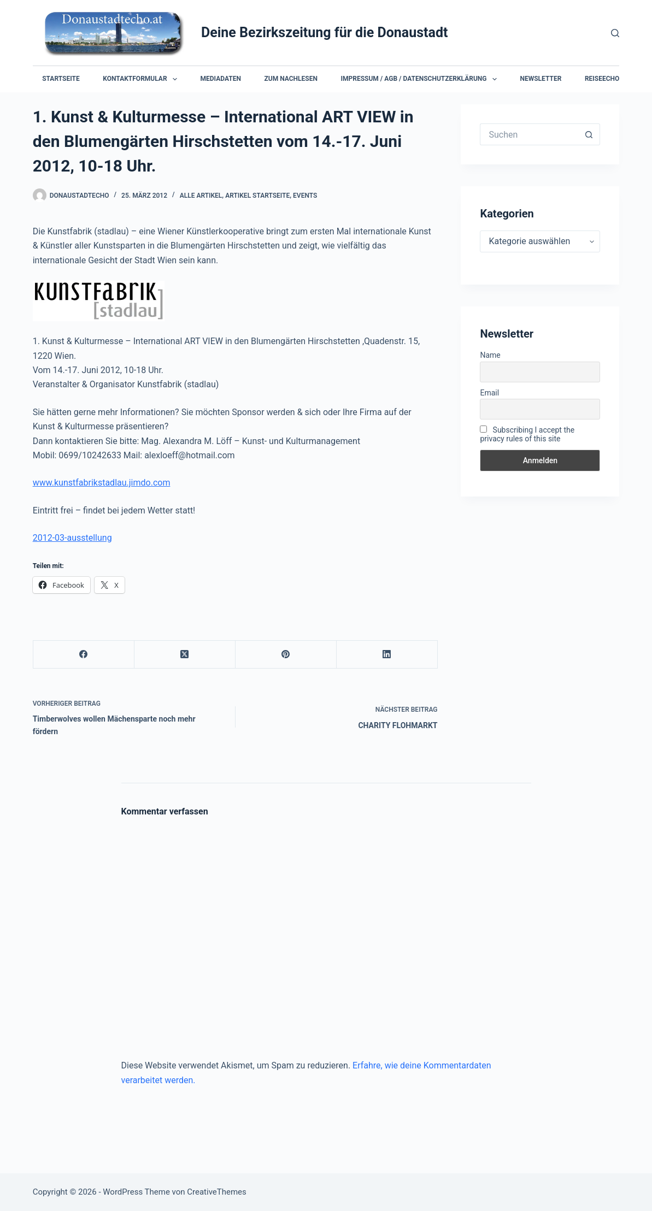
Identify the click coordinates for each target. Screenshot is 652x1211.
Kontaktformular (142, 79)
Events (305, 195)
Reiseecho (602, 78)
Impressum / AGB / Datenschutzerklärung (420, 79)
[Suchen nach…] (529, 134)
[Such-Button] (589, 134)
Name (490, 355)
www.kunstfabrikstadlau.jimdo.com (102, 482)
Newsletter (540, 78)
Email (489, 392)
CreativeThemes (216, 1192)
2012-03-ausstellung (72, 538)
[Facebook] (83, 655)
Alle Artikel (201, 195)
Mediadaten (221, 78)
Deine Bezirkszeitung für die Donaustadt (324, 32)
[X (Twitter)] (185, 655)
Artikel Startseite (257, 195)
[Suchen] (615, 33)
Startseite (61, 78)
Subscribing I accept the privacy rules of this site (527, 434)
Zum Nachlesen (291, 78)
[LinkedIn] (387, 655)
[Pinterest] (286, 655)
